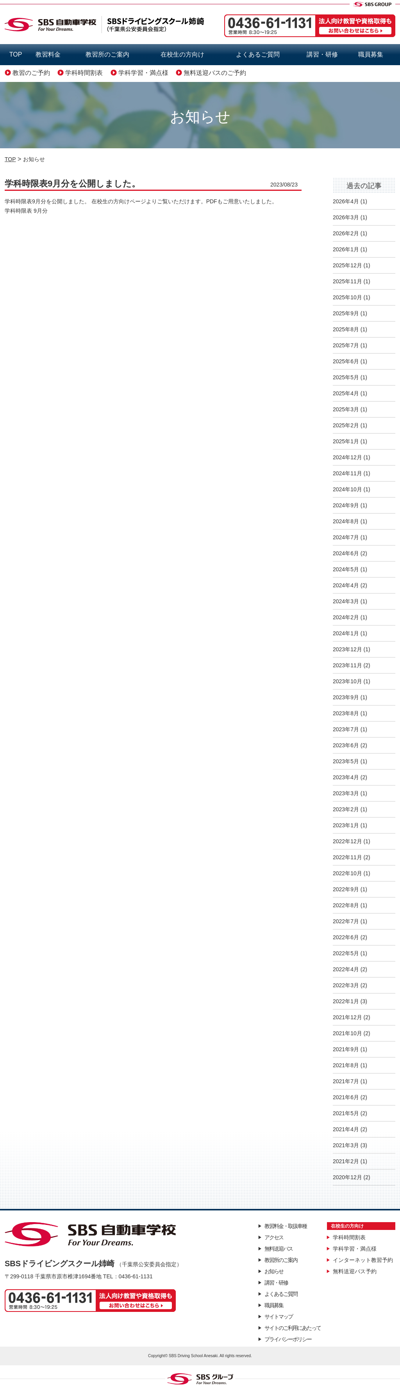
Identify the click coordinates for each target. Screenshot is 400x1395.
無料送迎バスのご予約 (215, 72)
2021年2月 (346, 1161)
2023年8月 (346, 713)
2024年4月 (346, 585)
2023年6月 (346, 745)
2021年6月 (346, 1097)
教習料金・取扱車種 (285, 1226)
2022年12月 (347, 841)
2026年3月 (346, 217)
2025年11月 (347, 281)
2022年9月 (346, 889)
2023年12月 (347, 649)
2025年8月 (346, 329)
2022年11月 (347, 857)
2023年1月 (346, 825)
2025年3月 (346, 409)
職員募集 (370, 54)
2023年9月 (346, 697)
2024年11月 (347, 473)
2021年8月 (346, 1065)
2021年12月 (347, 1017)
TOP (15, 54)
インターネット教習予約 (363, 1260)
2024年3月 (346, 601)
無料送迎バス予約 (355, 1271)
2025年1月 (346, 441)
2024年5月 (346, 569)
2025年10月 (347, 297)
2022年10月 (347, 873)
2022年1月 (346, 1001)
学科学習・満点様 (143, 72)
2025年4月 (346, 393)
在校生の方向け (182, 54)
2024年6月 (346, 553)
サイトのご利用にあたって (292, 1328)
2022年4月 (346, 969)
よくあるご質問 (258, 54)
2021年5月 (346, 1113)
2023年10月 (347, 681)
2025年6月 (346, 361)
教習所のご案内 (107, 54)
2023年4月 (346, 777)
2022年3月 (346, 985)
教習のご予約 (31, 72)
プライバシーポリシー (287, 1339)
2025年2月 (346, 425)
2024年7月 (346, 537)
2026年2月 (346, 233)
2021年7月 (346, 1081)
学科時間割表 (84, 72)
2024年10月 (347, 489)
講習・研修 (322, 54)
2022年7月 (346, 921)
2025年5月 (346, 377)
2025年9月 (346, 313)
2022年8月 (346, 905)
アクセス (273, 1237)
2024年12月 (347, 457)
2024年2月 (346, 617)
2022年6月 (346, 937)
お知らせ (273, 1271)
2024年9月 (346, 505)
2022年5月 (346, 953)
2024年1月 (346, 633)
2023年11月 (347, 665)
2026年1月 (346, 249)
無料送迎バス (278, 1249)
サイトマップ (278, 1316)
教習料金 (48, 54)
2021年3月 (346, 1145)
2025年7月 (346, 345)
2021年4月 (346, 1129)
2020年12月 (347, 1177)
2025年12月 (347, 265)
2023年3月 (346, 793)
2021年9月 (346, 1049)
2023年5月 (346, 761)
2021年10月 (347, 1033)
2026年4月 (346, 201)
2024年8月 (346, 521)
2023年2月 (346, 809)
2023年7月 (346, 729)
